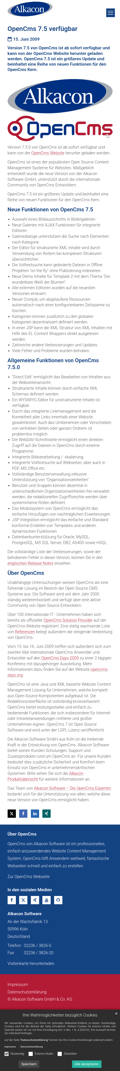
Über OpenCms (22, 834)
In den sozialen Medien (30, 889)
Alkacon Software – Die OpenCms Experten (72, 788)
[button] (12, 813)
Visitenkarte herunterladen (31, 963)
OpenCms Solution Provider (68, 620)
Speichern (28, 1064)
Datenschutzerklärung (31, 1046)
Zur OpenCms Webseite (29, 876)
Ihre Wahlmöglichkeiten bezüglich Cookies (60, 1015)
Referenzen (25, 632)
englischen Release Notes (31, 563)
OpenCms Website (47, 153)
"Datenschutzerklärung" (34, 1039)
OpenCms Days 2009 (60, 658)
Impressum (10, 1046)
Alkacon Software (25, 913)
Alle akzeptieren (87, 1064)
